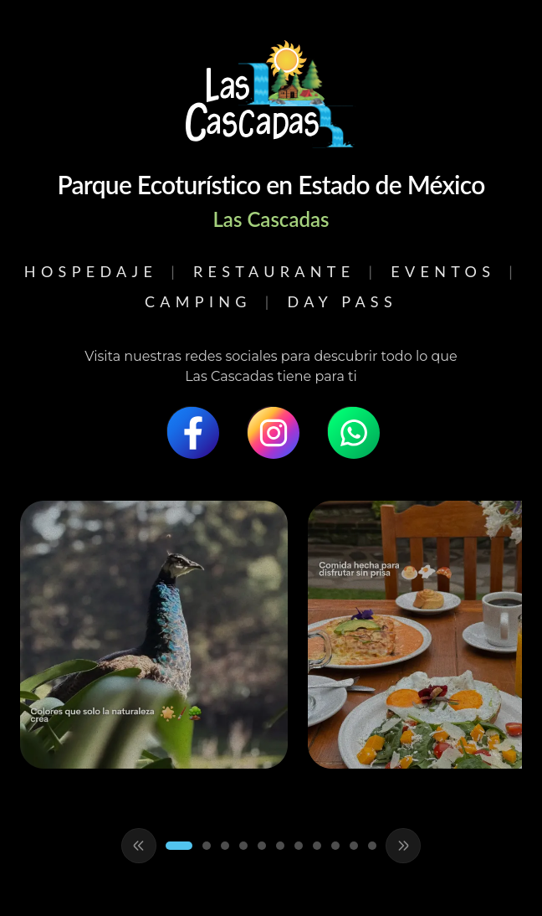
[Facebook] (190, 430)
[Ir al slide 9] (335, 845)
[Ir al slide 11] (372, 845)
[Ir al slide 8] (317, 845)
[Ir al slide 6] (280, 845)
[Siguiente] (403, 845)
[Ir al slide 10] (354, 845)
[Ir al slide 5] (262, 845)
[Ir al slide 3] (225, 845)
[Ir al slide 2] (206, 845)
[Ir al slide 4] (243, 845)
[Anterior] (139, 845)
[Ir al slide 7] (298, 845)
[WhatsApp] (351, 430)
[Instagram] (271, 430)
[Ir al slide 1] (179, 845)
